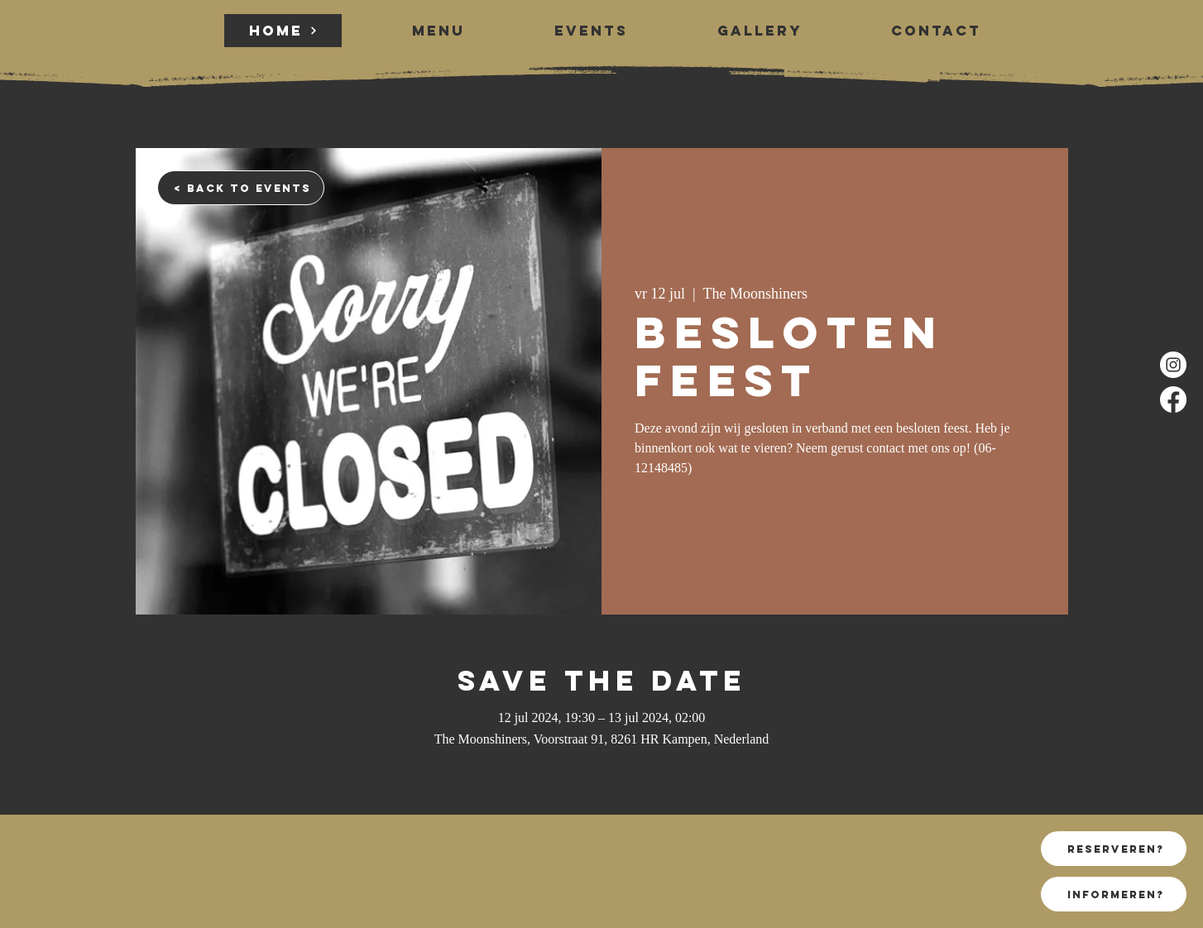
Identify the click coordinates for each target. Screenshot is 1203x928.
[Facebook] (1173, 399)
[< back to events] (240, 187)
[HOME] (283, 30)
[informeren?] (1113, 894)
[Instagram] (1173, 365)
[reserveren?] (1113, 848)
